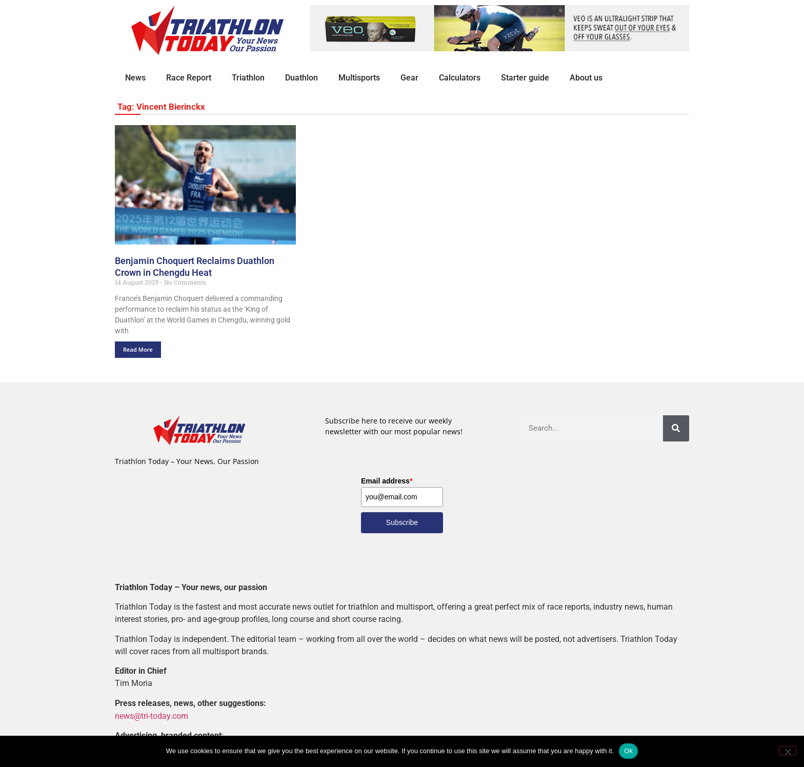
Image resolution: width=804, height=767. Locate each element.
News (135, 78)
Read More (138, 349)
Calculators (459, 78)
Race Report (188, 78)
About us (586, 78)
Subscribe (402, 522)
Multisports (359, 78)
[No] (787, 750)
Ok (628, 751)
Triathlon (248, 78)
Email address (386, 481)
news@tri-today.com (151, 715)
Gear (409, 78)
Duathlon (301, 78)
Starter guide (525, 78)
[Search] (676, 428)
